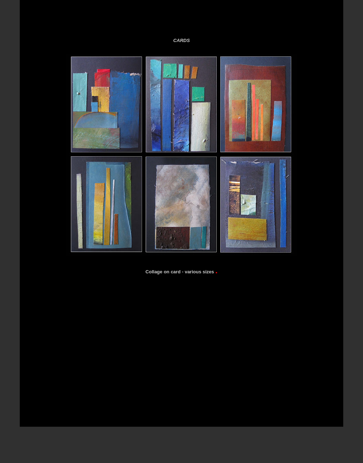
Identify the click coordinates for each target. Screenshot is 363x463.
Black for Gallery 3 (256, 21)
